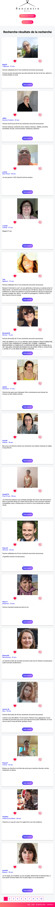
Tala (3, 279)
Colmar (4, 765)
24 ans (11, 550)
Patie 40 (5, 548)
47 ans (12, 66)
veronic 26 (5, 709)
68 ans (18, 818)
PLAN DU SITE (41, 904)
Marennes (5, 603)
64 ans (10, 765)
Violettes (5, 817)
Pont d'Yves (6, 496)
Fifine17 (5, 602)
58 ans (13, 174)
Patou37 (5, 763)
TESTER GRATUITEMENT (27, 16)
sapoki (4, 387)
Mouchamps (6, 657)
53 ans (12, 603)
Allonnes (5, 550)
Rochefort (5, 389)
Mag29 (4, 64)
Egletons (5, 281)
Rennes (4, 335)
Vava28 (4, 441)
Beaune (4, 872)
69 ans (17, 120)
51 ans (12, 389)
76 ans (10, 335)
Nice (3, 711)
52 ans (14, 657)
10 (41, 899)
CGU (33, 904)
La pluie (5, 226)
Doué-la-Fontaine (8, 120)
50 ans (9, 711)
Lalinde (4, 227)
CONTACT (50, 904)
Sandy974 (5, 494)
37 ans (11, 281)
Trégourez (5, 66)
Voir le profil (27, 85)
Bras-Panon (6, 174)
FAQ (28, 904)
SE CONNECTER (27, 22)
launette (5, 870)
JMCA (4, 118)
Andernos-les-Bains (8, 818)
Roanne (4, 442)
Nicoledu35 (6, 333)
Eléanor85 (5, 655)
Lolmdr (4, 172)
